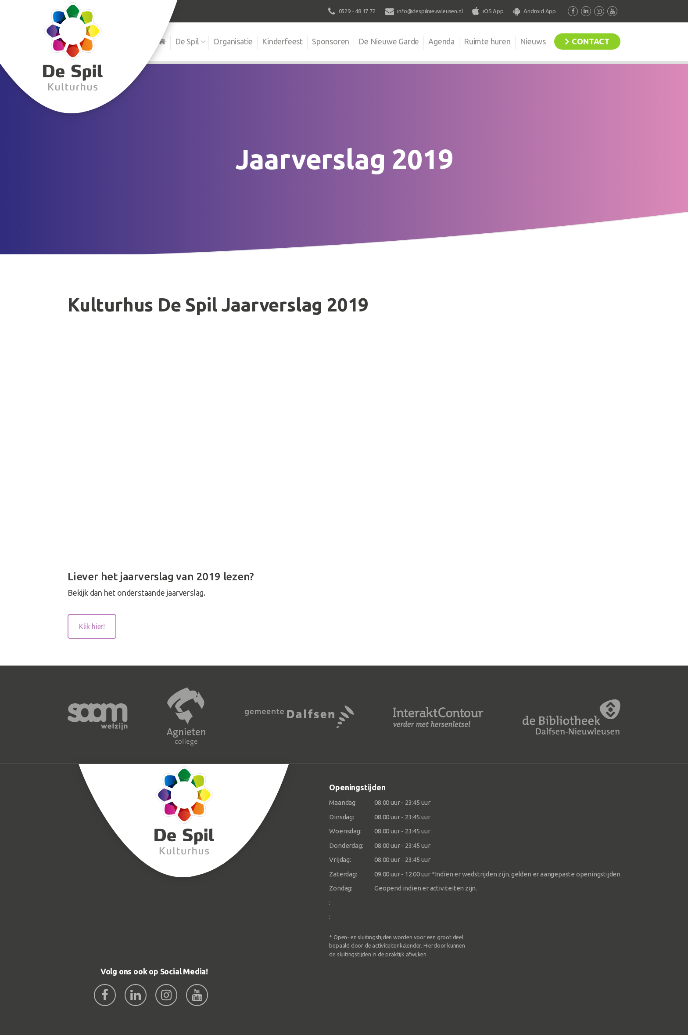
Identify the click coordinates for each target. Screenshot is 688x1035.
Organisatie (233, 41)
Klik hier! (92, 626)
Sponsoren (330, 41)
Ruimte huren (487, 41)
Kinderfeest (282, 41)
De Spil (187, 41)
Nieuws (533, 41)
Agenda (441, 41)
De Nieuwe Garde (388, 41)
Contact (590, 41)
